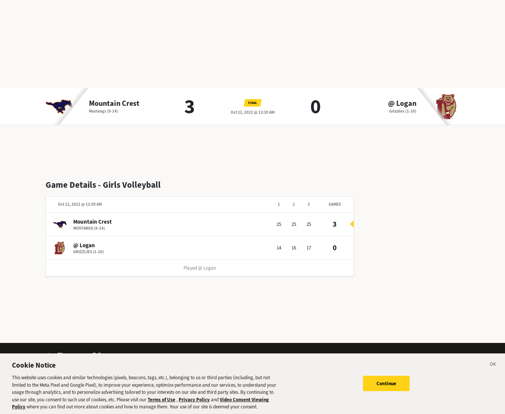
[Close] (493, 368)
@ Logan (402, 103)
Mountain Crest (114, 103)
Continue (386, 386)
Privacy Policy (194, 402)
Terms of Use (161, 402)
